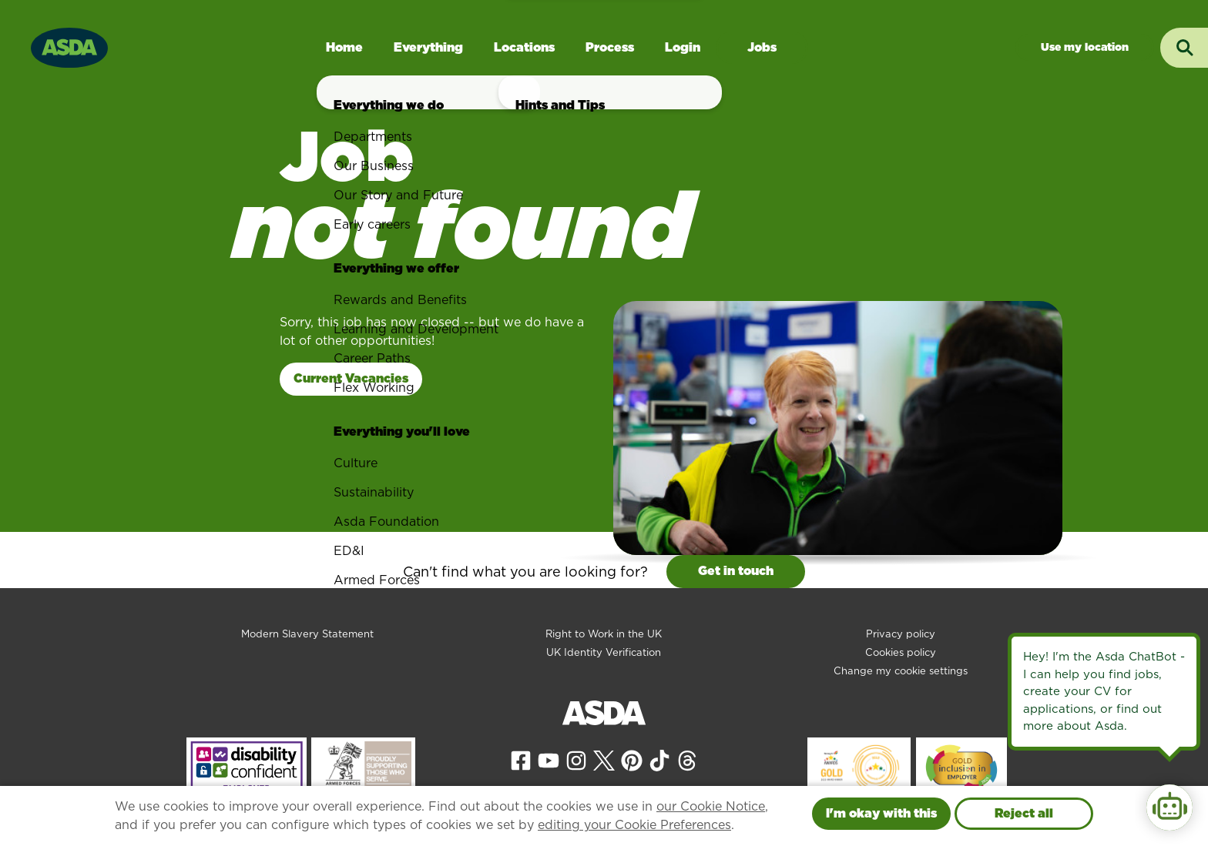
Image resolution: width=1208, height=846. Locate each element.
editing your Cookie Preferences (634, 825)
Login (682, 47)
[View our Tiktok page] (659, 759)
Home (344, 47)
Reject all (1024, 813)
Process (610, 47)
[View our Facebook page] (521, 759)
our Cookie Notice (710, 806)
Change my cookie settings (901, 671)
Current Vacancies (351, 378)
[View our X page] (604, 759)
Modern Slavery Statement (307, 634)
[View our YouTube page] (548, 759)
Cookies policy (900, 652)
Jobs (762, 47)
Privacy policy (900, 634)
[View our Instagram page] (576, 759)
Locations (524, 47)
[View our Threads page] (687, 759)
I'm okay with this (881, 813)
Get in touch (735, 570)
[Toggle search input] (1184, 48)
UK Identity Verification (603, 652)
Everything (428, 47)
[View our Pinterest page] (632, 759)
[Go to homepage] (69, 46)
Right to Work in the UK (603, 634)
